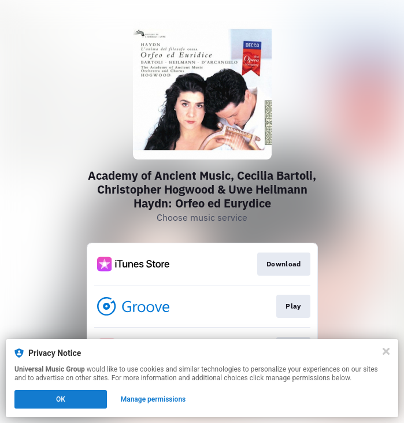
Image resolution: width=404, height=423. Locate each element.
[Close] (386, 351)
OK (60, 399)
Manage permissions (153, 399)
